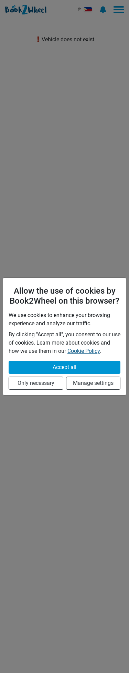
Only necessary (36, 383)
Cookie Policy (83, 351)
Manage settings (93, 383)
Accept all (64, 367)
